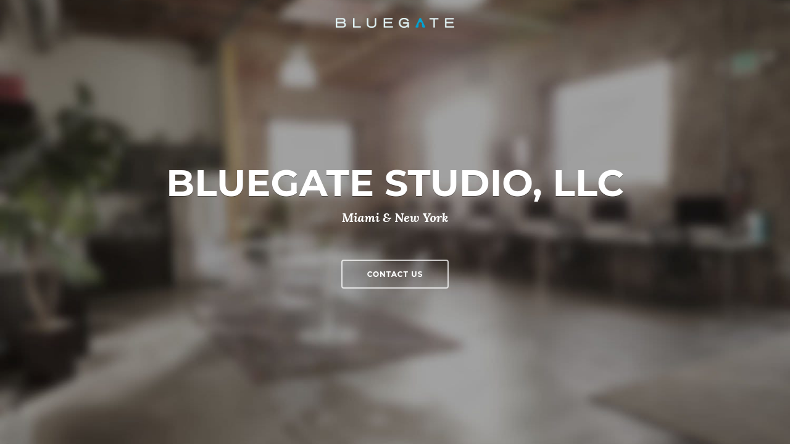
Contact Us (395, 274)
